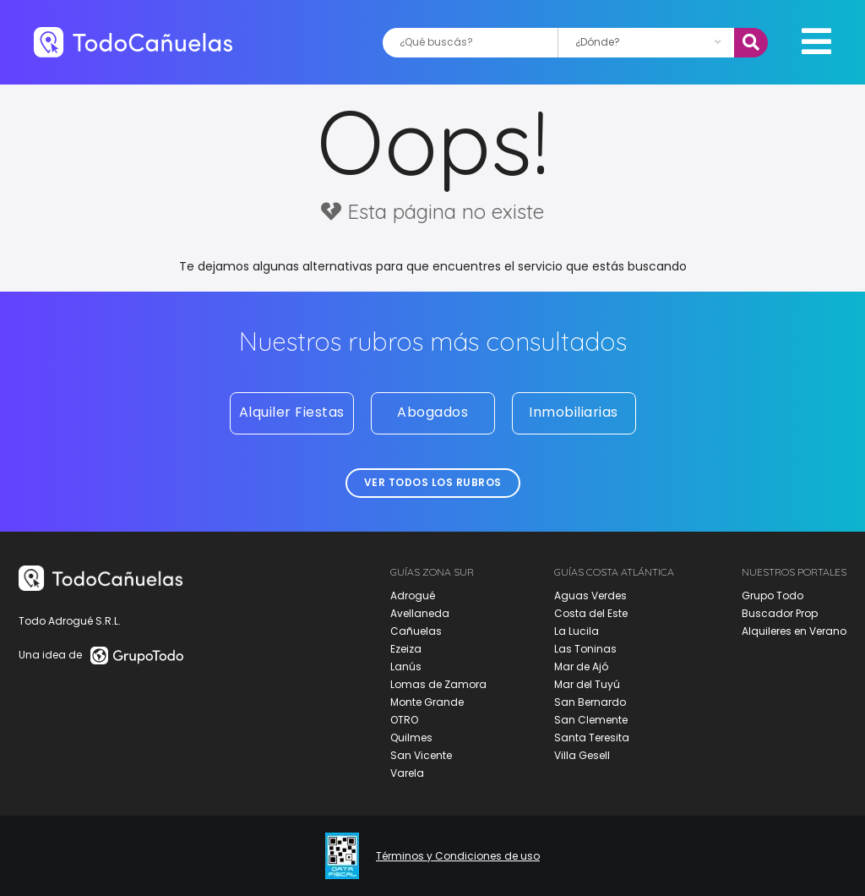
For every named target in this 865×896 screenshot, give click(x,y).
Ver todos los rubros (433, 482)
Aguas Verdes (590, 595)
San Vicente (421, 755)
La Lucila (576, 631)
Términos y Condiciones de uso (458, 856)
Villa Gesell (582, 755)
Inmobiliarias (573, 412)
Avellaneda (419, 613)
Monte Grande (427, 702)
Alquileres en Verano (794, 631)
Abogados (432, 412)
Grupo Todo (772, 595)
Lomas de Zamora (438, 684)
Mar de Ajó (581, 666)
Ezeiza (406, 649)
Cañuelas (416, 631)
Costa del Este (591, 613)
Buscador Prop (780, 613)
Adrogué (412, 595)
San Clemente (591, 720)
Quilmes (411, 737)
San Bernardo (590, 702)
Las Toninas (585, 649)
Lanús (406, 666)
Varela (407, 773)
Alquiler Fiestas (292, 412)
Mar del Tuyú (587, 684)
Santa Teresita (591, 737)
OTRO (404, 720)
